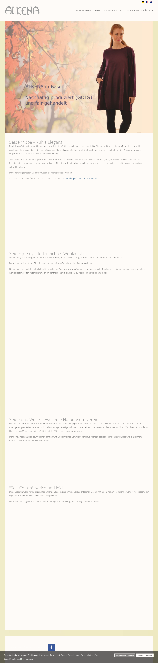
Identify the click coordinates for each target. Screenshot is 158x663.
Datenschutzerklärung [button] (90, 655)
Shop (97, 10)
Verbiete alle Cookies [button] (125, 655)
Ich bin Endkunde (114, 10)
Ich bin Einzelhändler (140, 10)
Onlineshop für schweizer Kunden (80, 178)
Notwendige (27, 659)
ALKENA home (83, 10)
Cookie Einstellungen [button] (70, 655)
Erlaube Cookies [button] (145, 655)
